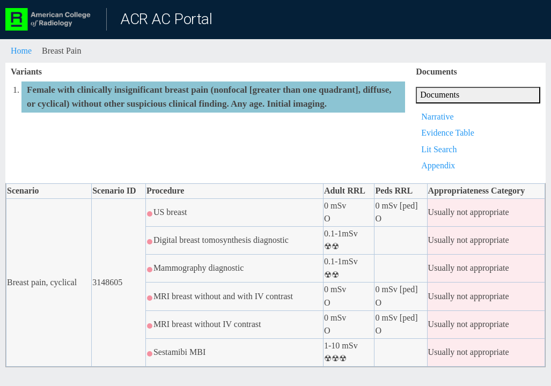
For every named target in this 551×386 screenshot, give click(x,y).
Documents (439, 94)
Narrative (437, 116)
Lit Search (439, 149)
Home (21, 50)
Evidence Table (447, 132)
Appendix (438, 165)
